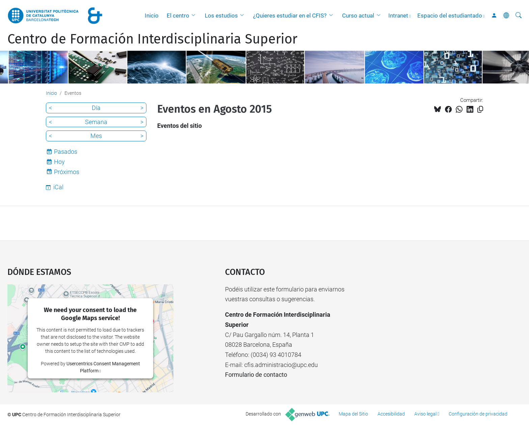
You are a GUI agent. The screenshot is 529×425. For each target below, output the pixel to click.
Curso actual (358, 15)
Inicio (152, 15)
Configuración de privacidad (478, 414)
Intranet (398, 15)
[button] (195, 15)
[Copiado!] (480, 109)
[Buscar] (519, 15)
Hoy (59, 161)
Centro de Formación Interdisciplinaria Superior (152, 39)
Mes (96, 135)
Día (96, 107)
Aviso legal (425, 414)
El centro (178, 15)
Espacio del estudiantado (449, 15)
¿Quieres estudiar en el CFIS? (290, 15)
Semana (96, 121)
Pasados (65, 151)
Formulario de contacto (256, 374)
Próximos (66, 171)
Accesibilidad (391, 414)
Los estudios (221, 15)
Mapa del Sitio (353, 414)
